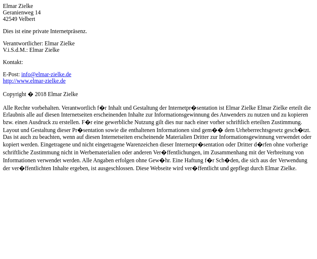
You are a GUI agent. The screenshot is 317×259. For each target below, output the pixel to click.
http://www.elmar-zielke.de (34, 81)
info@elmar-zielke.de (46, 74)
